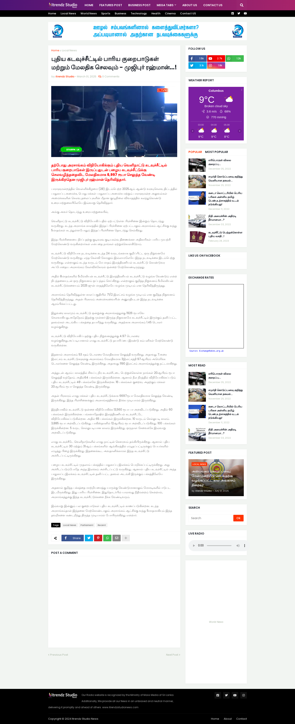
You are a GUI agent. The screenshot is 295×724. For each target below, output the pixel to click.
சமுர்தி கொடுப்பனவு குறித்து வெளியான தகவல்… (225, 178)
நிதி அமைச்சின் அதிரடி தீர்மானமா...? (222, 218)
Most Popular (216, 152)
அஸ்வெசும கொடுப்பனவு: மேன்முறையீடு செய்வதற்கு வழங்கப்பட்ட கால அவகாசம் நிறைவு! (213, 478)
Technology (139, 13)
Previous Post (59, 655)
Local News (68, 13)
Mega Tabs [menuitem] (165, 5)
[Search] (211, 518)
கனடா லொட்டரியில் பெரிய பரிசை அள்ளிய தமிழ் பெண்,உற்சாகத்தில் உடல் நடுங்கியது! (225, 198)
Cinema (170, 13)
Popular (195, 152)
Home (52, 13)
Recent (102, 525)
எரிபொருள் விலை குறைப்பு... (219, 162)
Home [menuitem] (89, 5)
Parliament (87, 525)
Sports (105, 13)
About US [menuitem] (189, 5)
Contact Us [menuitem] (212, 5)
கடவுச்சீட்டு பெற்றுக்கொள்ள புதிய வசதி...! (225, 234)
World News (89, 13)
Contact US (188, 13)
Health (155, 13)
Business (120, 13)
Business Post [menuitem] (139, 5)
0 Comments (110, 76)
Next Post (172, 655)
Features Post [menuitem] (110, 5)
